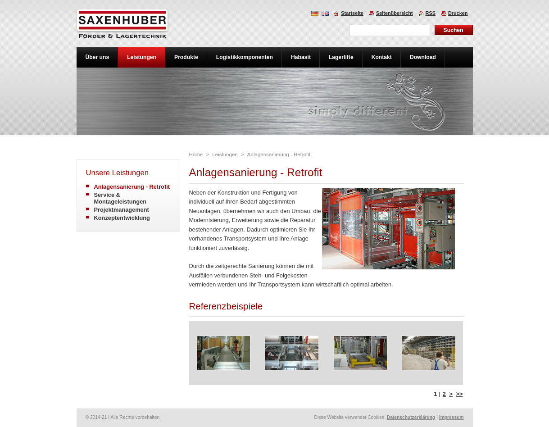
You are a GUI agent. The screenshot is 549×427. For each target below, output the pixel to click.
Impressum (451, 417)
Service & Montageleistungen (120, 198)
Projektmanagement (121, 209)
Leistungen (224, 154)
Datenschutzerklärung (411, 417)
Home (196, 154)
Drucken (458, 13)
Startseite (352, 13)
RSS (431, 13)
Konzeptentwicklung (122, 217)
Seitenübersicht (394, 13)
